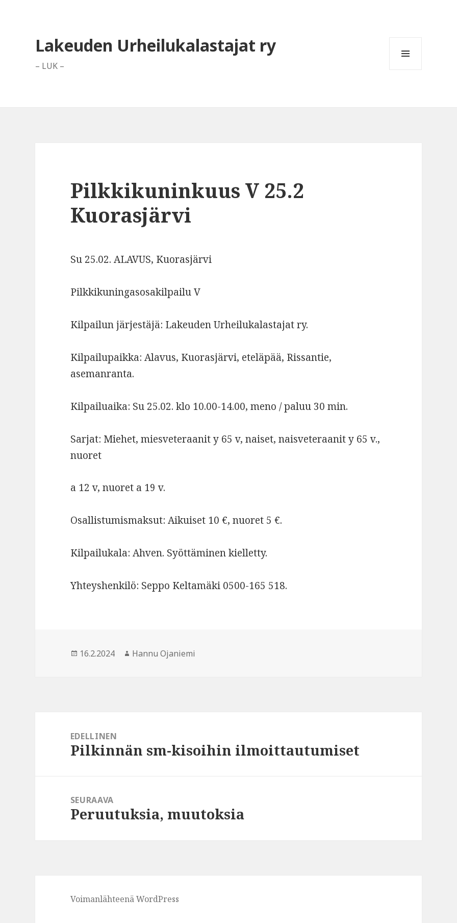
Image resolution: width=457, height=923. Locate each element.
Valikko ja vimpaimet (406, 69)
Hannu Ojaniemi (163, 653)
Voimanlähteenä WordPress (124, 899)
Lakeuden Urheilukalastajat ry (155, 45)
